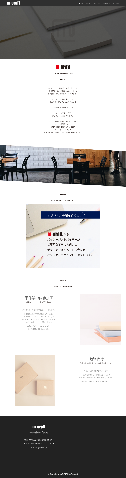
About (88, 3)
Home (81, 3)
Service (106, 3)
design (97, 3)
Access (116, 3)
